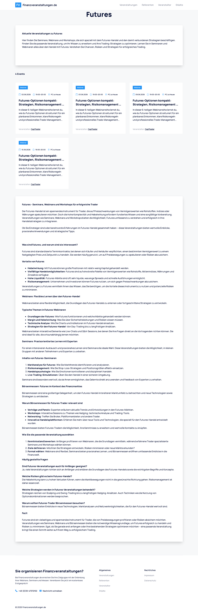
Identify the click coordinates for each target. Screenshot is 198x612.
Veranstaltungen (128, 4)
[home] (36, 5)
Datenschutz (150, 580)
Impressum (149, 575)
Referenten (148, 4)
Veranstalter (164, 4)
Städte (179, 4)
